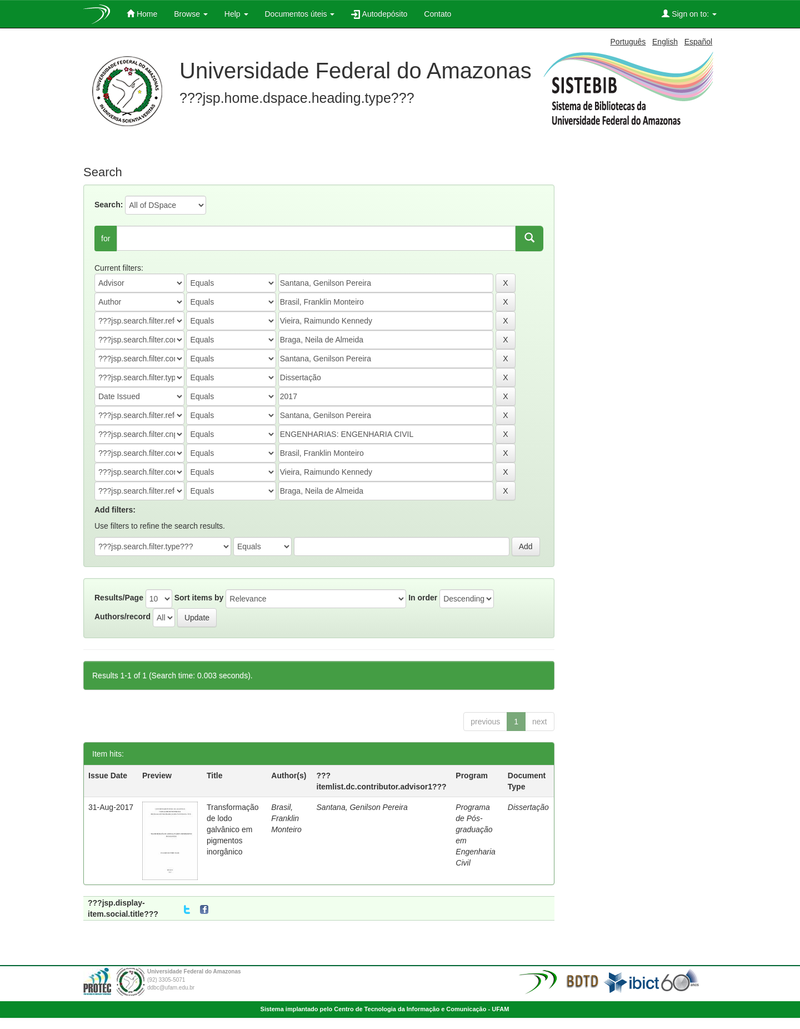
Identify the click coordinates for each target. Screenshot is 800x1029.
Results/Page (118, 597)
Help (236, 13)
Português (628, 41)
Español (698, 41)
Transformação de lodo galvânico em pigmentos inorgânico (233, 829)
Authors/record (122, 616)
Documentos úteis (300, 13)
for (105, 238)
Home (142, 13)
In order (422, 597)
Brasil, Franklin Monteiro (286, 818)
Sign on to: (689, 13)
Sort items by (199, 597)
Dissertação (528, 807)
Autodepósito (379, 14)
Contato (437, 13)
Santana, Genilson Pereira (362, 807)
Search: (108, 204)
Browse (191, 13)
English (665, 41)
